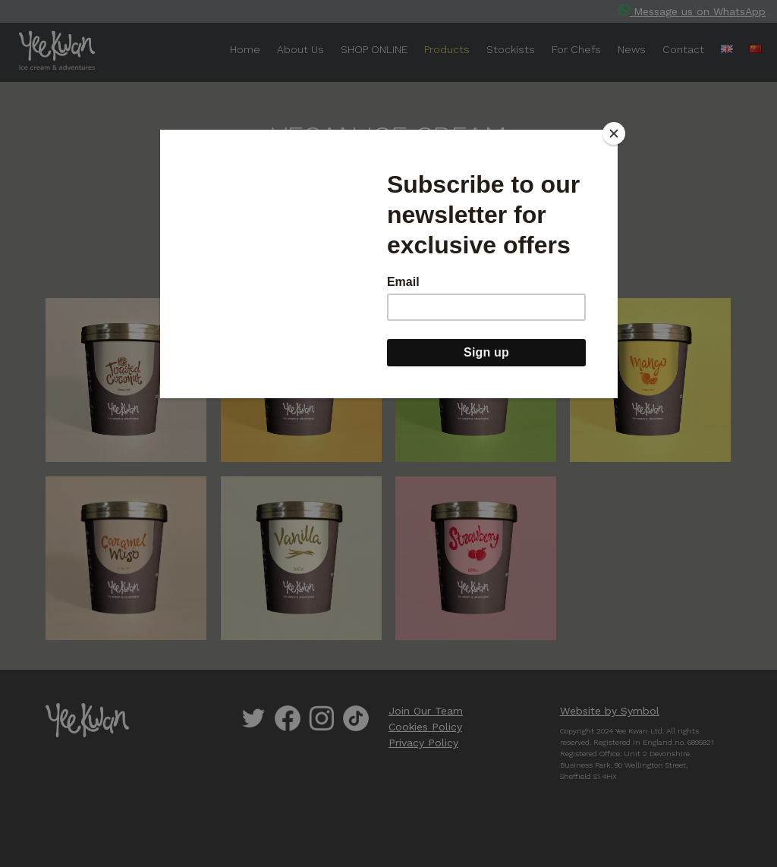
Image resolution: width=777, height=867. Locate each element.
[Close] (613, 133)
